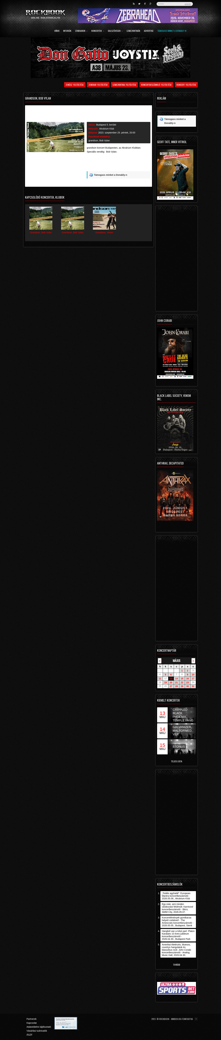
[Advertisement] (118, 163)
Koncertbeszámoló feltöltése (156, 84)
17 (193, 678)
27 (171, 686)
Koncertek (97, 31)
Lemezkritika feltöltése (124, 84)
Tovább (176, 964)
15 (182, 678)
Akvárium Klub (106, 128)
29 (182, 686)
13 (171, 678)
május (176, 660)
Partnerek (32, 1019)
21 (176, 682)
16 (187, 678)
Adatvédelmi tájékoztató (39, 1027)
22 (182, 682)
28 (176, 686)
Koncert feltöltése (186, 84)
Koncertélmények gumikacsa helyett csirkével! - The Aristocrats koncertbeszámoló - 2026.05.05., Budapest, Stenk (177, 921)
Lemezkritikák (133, 31)
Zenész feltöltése (75, 84)
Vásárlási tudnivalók (37, 1030)
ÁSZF (29, 1034)
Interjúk (67, 31)
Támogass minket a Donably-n (171, 31)
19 (165, 682)
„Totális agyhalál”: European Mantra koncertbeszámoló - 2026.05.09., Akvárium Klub (176, 896)
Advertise (148, 31)
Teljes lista (176, 761)
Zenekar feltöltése (98, 84)
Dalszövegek (115, 31)
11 (160, 678)
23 (187, 682)
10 (193, 674)
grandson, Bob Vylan (99, 140)
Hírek (56, 31)
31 (193, 686)
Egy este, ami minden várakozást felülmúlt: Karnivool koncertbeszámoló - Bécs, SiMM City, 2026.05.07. (177, 908)
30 (187, 686)
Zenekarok (81, 31)
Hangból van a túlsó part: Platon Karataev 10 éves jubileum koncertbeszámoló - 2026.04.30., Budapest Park (178, 935)
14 (176, 678)
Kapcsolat (32, 1023)
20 (171, 682)
